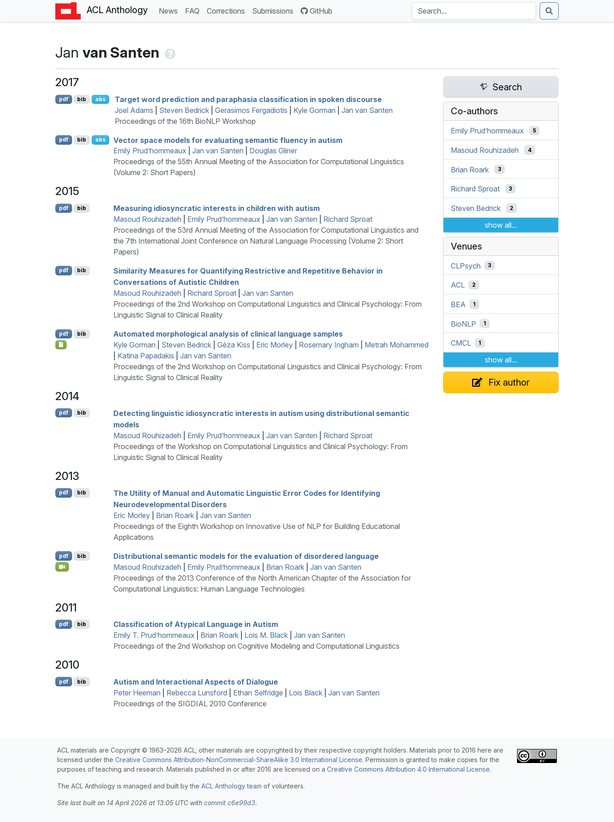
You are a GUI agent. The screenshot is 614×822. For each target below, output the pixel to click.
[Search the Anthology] (474, 11)
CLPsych (466, 265)
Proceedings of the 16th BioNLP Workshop (185, 121)
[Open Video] (62, 566)
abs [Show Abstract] (100, 99)
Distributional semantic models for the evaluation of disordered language (246, 556)
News (170, 10)
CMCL (461, 342)
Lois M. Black (266, 635)
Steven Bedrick (184, 110)
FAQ (194, 10)
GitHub (316, 10)
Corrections (228, 10)
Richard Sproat (347, 219)
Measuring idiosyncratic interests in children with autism (216, 208)
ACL (458, 284)
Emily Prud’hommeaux (149, 150)
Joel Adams (134, 110)
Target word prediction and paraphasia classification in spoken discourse (248, 99)
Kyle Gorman (314, 110)
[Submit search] (549, 11)
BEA (458, 304)
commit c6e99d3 (229, 803)
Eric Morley (274, 344)
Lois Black (305, 692)
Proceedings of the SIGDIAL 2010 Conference (190, 703)
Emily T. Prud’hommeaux (154, 635)
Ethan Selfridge (258, 692)
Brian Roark (175, 515)
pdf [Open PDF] (63, 99)
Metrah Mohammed (397, 344)
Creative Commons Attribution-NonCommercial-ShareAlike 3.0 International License (238, 759)
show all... (501, 225)
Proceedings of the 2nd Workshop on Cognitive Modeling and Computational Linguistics (256, 646)
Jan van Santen (367, 110)
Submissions (274, 10)
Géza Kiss (233, 344)
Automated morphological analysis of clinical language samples (228, 333)
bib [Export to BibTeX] (81, 99)
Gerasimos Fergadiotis (251, 110)
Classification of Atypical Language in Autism (195, 624)
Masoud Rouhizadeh (147, 219)
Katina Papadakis (145, 355)
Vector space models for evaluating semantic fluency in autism (227, 139)
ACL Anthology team (231, 786)
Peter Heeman (137, 692)
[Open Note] (61, 344)
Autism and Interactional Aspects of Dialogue (195, 681)
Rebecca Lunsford (196, 692)
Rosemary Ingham (329, 344)
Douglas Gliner (273, 150)
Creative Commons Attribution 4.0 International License (408, 769)
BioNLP (463, 323)
